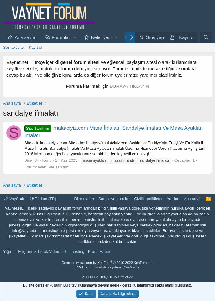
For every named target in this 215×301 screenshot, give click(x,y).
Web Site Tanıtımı (54, 167)
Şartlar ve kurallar (114, 198)
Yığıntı (9, 251)
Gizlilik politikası (148, 198)
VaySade (14, 198)
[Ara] (206, 37)
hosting (77, 251)
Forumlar (61, 37)
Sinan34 (31, 160)
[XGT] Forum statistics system (107, 267)
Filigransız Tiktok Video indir (43, 251)
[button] (75, 37)
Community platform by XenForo (107, 262)
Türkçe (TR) (43, 198)
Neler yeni (101, 37)
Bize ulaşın (84, 198)
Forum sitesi (145, 214)
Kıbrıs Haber (99, 251)
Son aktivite (13, 47)
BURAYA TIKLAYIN (129, 86)
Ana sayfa (25, 37)
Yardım (173, 198)
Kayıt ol (35, 47)
